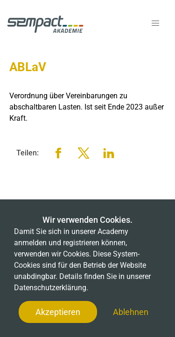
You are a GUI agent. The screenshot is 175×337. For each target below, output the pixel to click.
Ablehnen (130, 312)
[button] (155, 23)
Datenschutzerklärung (50, 287)
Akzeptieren (57, 312)
